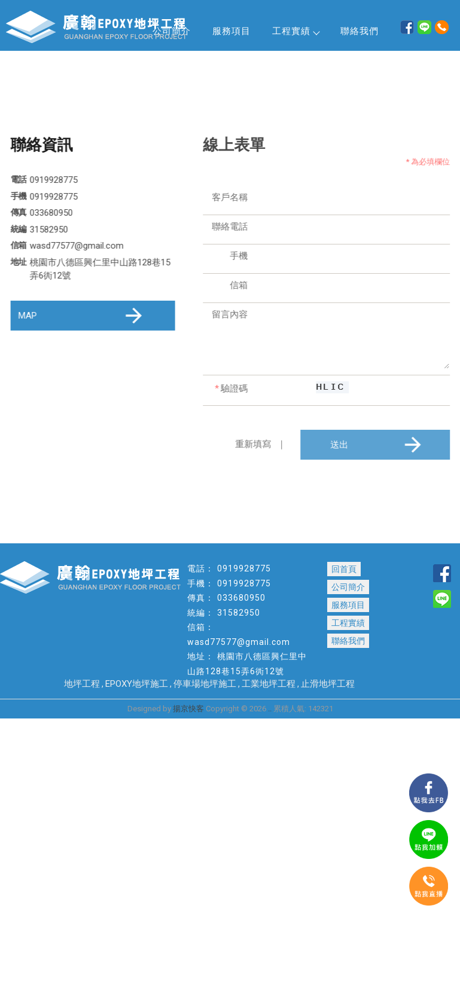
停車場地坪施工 (204, 683)
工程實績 (295, 31)
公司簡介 (348, 587)
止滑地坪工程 (328, 683)
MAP (82, 316)
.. (270, 708)
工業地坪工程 (269, 683)
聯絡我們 (359, 31)
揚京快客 (188, 708)
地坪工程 (82, 683)
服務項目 (231, 31)
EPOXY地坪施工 (136, 683)
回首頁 (344, 569)
